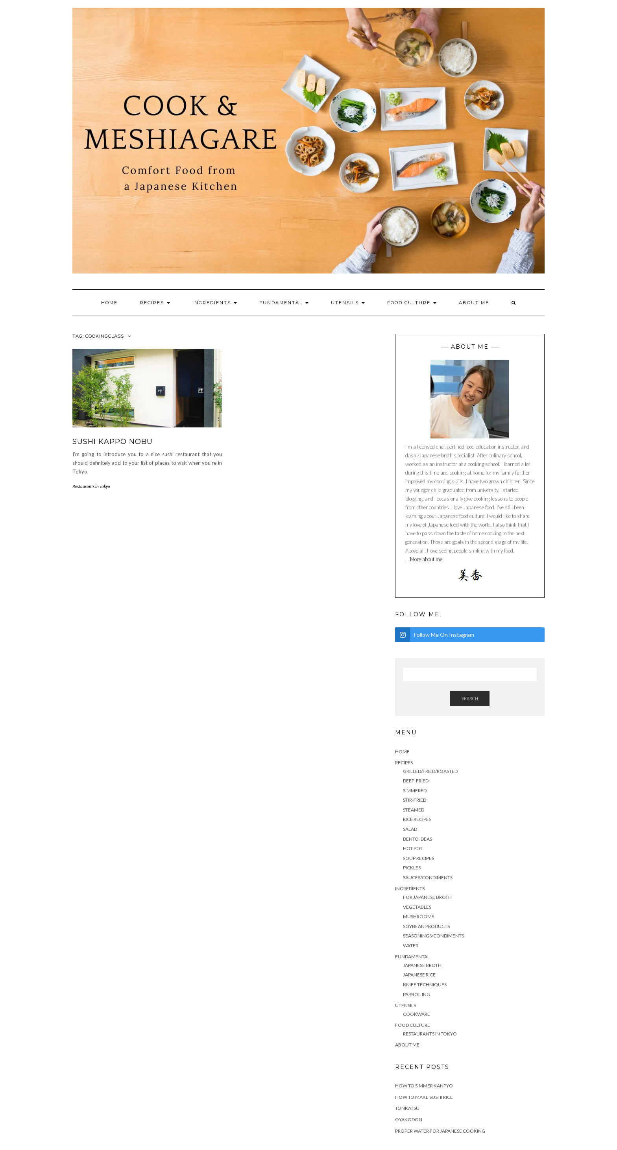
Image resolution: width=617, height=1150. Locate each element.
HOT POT (413, 848)
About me (474, 302)
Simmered (415, 790)
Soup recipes (418, 858)
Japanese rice (419, 975)
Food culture (411, 302)
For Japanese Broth (427, 897)
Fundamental (283, 302)
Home (109, 302)
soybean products (426, 926)
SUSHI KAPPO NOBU (112, 441)
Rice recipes (417, 819)
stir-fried (414, 800)
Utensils (348, 302)
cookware (416, 1014)
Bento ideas (417, 839)
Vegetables (417, 907)
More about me (425, 559)
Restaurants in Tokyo (91, 486)
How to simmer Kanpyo (424, 1086)
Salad (410, 829)
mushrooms (418, 916)
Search (470, 698)
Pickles (412, 868)
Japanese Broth (422, 965)
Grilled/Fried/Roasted (430, 771)
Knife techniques (425, 984)
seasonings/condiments (433, 936)
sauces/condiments (428, 877)
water (410, 945)
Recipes (155, 302)
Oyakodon (408, 1119)
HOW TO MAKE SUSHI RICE (424, 1097)
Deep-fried (416, 781)
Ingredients (214, 302)
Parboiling (416, 994)
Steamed (413, 810)
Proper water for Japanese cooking (440, 1131)
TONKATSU (407, 1108)
